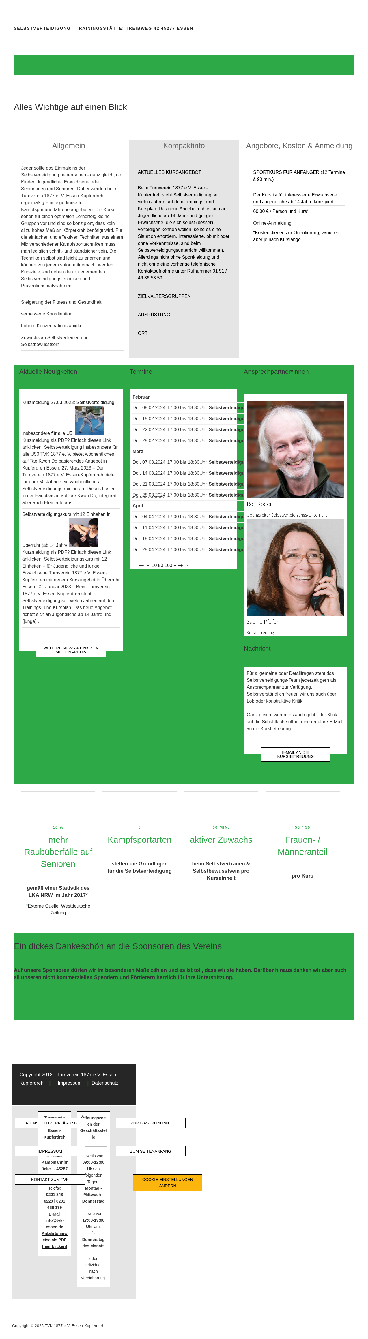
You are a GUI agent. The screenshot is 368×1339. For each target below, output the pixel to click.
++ (180, 565)
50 (160, 565)
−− (141, 565)
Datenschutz (104, 1083)
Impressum (70, 1083)
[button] (184, 172)
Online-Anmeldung (272, 223)
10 (154, 565)
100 (168, 565)
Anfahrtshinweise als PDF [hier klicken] (54, 1240)
